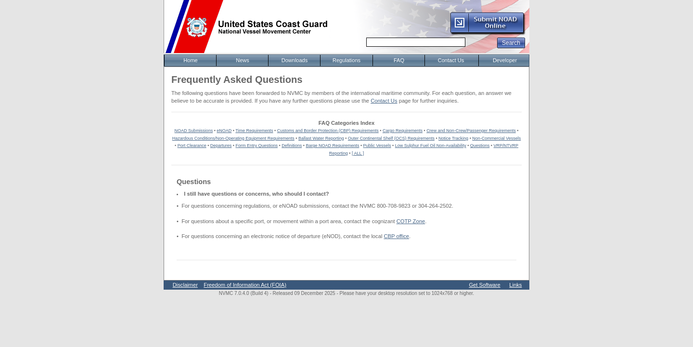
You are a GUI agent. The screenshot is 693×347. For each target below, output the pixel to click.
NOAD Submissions (194, 130)
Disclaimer (185, 285)
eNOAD (224, 130)
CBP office (396, 236)
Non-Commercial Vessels (496, 138)
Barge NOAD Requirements (332, 145)
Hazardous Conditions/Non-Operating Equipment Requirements (233, 138)
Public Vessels (377, 145)
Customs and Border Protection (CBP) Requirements (328, 130)
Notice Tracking (453, 138)
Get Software (484, 285)
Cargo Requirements (403, 130)
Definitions (292, 145)
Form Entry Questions (257, 145)
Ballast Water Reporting (321, 138)
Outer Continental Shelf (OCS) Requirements (391, 138)
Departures (221, 145)
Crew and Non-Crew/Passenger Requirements (471, 130)
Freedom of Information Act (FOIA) (245, 285)
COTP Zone (411, 221)
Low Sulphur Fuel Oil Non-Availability (430, 145)
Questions (480, 145)
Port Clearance (192, 145)
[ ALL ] (358, 153)
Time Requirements (254, 130)
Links (515, 285)
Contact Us (384, 101)
